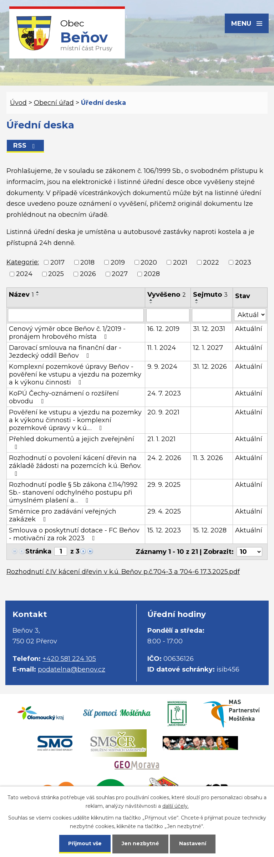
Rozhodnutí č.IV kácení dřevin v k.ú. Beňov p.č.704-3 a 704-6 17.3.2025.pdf (123, 572)
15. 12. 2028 (210, 530)
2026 (88, 274)
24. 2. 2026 (164, 458)
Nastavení (192, 843)
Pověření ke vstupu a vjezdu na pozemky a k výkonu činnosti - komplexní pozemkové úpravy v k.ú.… (75, 420)
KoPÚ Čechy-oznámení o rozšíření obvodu (64, 397)
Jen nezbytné (140, 843)
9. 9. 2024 (162, 367)
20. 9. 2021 (163, 412)
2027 (120, 274)
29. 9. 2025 (164, 485)
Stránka (38, 551)
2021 (180, 262)
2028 (152, 274)
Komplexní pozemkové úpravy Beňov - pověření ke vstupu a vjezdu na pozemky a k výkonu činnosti (75, 374)
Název (21, 295)
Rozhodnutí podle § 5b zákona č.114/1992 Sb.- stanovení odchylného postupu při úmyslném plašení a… (73, 492)
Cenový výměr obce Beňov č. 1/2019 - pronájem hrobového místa (67, 333)
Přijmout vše (85, 843)
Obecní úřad (54, 103)
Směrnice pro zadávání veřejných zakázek (62, 515)
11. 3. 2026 (208, 458)
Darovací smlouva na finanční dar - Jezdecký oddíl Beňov (65, 351)
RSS (25, 145)
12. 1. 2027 (208, 348)
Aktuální (248, 329)
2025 (56, 274)
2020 (149, 262)
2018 (87, 262)
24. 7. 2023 (164, 393)
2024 (24, 274)
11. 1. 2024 (161, 348)
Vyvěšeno (166, 295)
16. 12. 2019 (163, 329)
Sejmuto (210, 295)
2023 (243, 262)
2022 (211, 262)
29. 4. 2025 (164, 511)
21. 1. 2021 (161, 439)
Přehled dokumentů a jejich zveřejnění (71, 442)
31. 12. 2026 (210, 367)
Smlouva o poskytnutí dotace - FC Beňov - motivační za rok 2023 (74, 534)
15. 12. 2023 (164, 530)
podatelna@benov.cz (71, 669)
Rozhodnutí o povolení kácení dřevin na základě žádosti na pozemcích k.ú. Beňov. (75, 465)
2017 (57, 262)
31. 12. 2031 (209, 329)
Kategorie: (22, 262)
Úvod (18, 103)
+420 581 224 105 (69, 659)
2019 (118, 262)
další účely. (175, 806)
